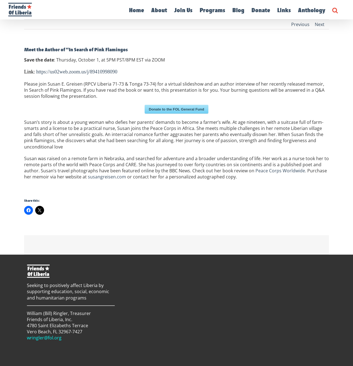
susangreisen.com (107, 177)
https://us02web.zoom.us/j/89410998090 (76, 72)
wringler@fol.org (44, 338)
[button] (335, 9)
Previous (300, 24)
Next (319, 24)
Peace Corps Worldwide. (280, 171)
